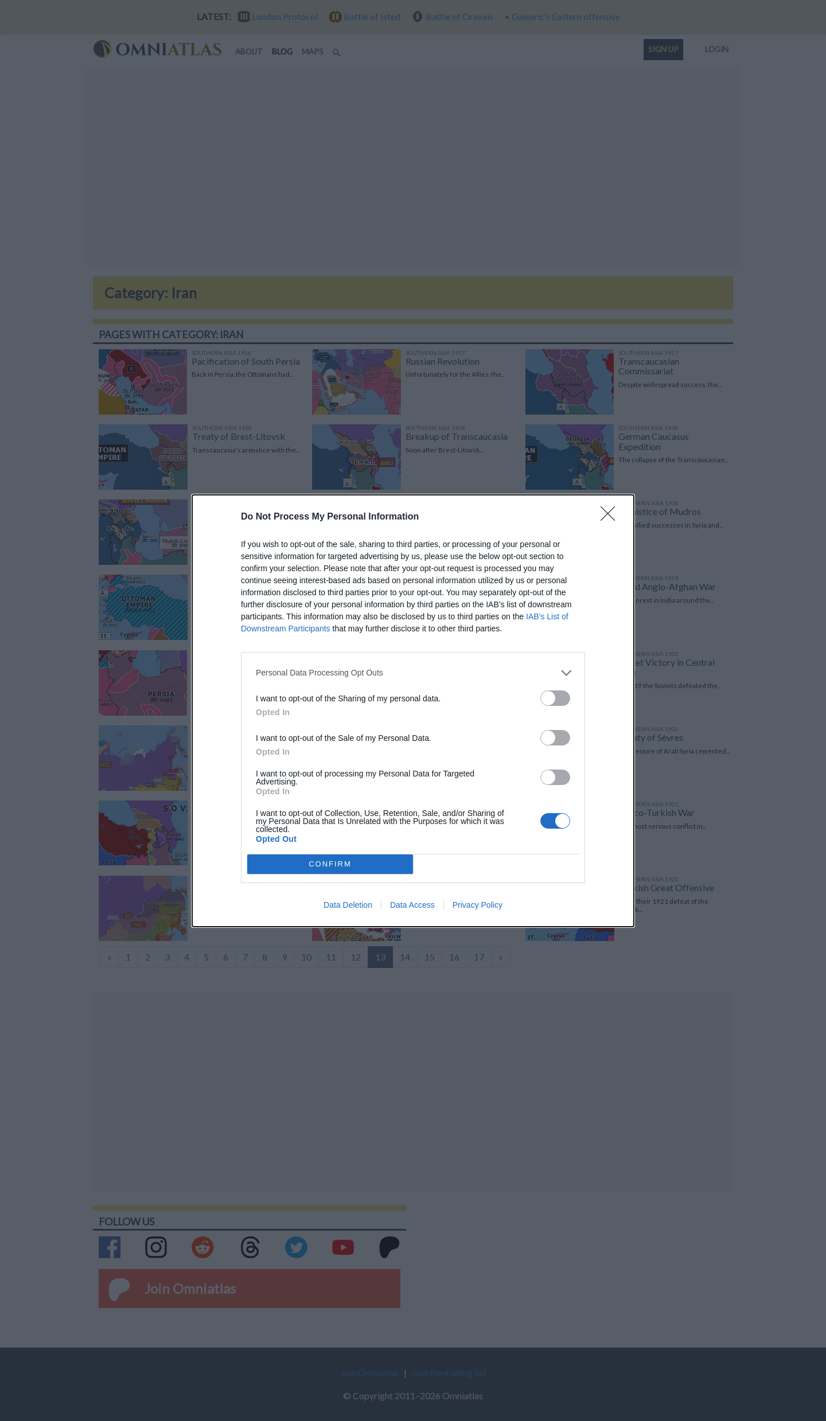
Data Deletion (348, 904)
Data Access (412, 904)
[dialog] (413, 711)
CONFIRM (330, 864)
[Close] (611, 517)
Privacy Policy (477, 904)
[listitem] (413, 673)
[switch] (555, 698)
